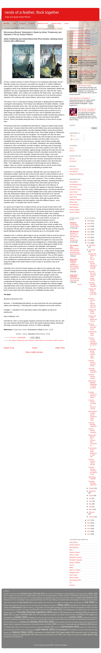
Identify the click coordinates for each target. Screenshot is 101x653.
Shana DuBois (73, 577)
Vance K (72, 151)
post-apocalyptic (61, 630)
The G (71, 148)
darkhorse (92, 619)
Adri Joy (72, 158)
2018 (89, 243)
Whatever (73, 223)
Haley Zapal (73, 202)
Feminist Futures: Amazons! (92, 430)
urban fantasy (67, 634)
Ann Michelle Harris (75, 184)
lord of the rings (22, 627)
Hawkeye (13, 602)
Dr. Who (13, 600)
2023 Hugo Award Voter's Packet (79, 36)
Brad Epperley (73, 547)
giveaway (92, 622)
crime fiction (43, 619)
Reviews (7, 23)
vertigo (77, 634)
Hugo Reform (50, 602)
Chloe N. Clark (74, 555)
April (90, 506)
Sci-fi (34, 610)
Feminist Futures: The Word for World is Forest (92, 470)
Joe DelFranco (74, 204)
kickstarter (94, 624)
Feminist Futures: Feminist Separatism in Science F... (92, 342)
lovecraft (31, 627)
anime (35, 614)
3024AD (6, 593)
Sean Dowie (73, 575)
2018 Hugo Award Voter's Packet (79, 46)
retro (86, 630)
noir (10, 630)
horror (49, 624)
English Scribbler (74, 562)
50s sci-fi (14, 593)
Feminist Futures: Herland (91, 376)
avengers (54, 614)
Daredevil (48, 598)
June (90, 501)
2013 (89, 531)
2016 (89, 523)
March (91, 509)
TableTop (81, 610)
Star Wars (53, 610)
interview (83, 624)
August (91, 495)
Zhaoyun (72, 585)
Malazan (45, 605)
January (91, 517)
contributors (14, 619)
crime (34, 619)
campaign (31, 617)
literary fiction (10, 627)
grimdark (18, 624)
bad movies (71, 614)
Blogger (64, 645)
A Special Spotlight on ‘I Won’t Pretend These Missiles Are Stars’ (74, 266)
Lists (14, 23)
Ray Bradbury (11, 610)
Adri (10, 340)
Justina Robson (39, 340)
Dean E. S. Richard (75, 194)
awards (62, 614)
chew (39, 617)
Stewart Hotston (74, 212)
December (92, 245)
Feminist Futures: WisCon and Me (91, 462)
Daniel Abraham (37, 598)
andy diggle (15, 614)
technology (49, 634)
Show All (80, 284)
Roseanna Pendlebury (76, 174)
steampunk (93, 632)
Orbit (65, 607)
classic (46, 617)
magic (39, 627)
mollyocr (82, 627)
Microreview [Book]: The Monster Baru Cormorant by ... (92, 440)
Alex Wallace (73, 182)
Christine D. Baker (75, 189)
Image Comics (68, 602)
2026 (89, 221)
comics (72, 617)
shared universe (58, 340)
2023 (89, 229)
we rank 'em (7, 637)
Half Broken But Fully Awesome (74, 279)
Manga (52, 605)
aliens (6, 614)
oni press (30, 630)
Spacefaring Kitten (75, 580)
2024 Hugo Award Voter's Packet (79, 33)
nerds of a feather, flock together (32, 12)
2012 (89, 534)
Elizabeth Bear (37, 600)
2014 (89, 528)
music (89, 627)
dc (4, 622)
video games (88, 634)
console (85, 617)
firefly (56, 622)
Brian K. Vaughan (9, 595)
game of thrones (66, 622)
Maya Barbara (73, 207)
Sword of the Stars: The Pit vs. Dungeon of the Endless (87, 72)
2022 (89, 232)
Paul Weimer (73, 171)
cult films (62, 619)
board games (8, 617)
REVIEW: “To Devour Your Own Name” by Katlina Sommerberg (74, 236)
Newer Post (9, 348)
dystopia (23, 622)
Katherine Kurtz (24, 605)
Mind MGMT (74, 605)
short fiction (50, 632)
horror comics (60, 624)
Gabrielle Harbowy (75, 199)
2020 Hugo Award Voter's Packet (79, 41)
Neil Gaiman (29, 607)
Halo (90, 600)
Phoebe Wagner (74, 209)
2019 (89, 240)
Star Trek (43, 610)
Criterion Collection (63, 595)
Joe (86, 602)
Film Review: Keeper (84, 85)
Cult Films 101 (87, 595)
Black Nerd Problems (73, 260)
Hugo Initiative (38, 602)
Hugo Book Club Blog (74, 276)
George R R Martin (79, 600)
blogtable (91, 614)
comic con (62, 617)
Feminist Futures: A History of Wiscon (92, 394)
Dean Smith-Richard (85, 598)
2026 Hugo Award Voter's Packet (79, 31)
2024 (89, 226)
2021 (89, 234)
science (6, 632)
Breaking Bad (82, 593)
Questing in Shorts (85, 607)
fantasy (34, 621)
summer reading (12, 634)
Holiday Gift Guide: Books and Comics (92, 318)
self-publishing (38, 632)
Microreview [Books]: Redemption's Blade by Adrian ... (92, 385)
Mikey (71, 567)
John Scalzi (12, 605)
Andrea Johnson (74, 545)
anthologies (43, 614)
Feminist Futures (64, 600)
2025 (89, 223)
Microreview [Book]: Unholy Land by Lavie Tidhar (92, 353)
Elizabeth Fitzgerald (75, 560)
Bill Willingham (59, 593)
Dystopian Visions (24, 600)
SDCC (20, 610)
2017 (89, 520)
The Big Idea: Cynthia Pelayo (74, 225)
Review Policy (56, 23)
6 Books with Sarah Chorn (92, 333)
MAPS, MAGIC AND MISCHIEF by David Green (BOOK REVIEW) (75, 251)
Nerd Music (40, 607)
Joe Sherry (72, 161)
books (18, 617)
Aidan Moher (73, 542)
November (92, 250)
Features (22, 23)
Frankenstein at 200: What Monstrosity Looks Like (92, 452)
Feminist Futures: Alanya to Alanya (92, 363)
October (91, 488)
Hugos (59, 602)
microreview (48, 340)
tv (57, 634)
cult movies (71, 619)
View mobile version (34, 352)
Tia (70, 582)
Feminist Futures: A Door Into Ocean (92, 326)
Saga (27, 610)
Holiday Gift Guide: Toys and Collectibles (92, 292)
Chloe (42, 595)
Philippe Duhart (74, 572)
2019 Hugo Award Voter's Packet (79, 43)
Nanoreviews (17, 607)
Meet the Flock (43, 23)
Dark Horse (58, 598)
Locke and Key (35, 605)
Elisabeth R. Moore (75, 557)
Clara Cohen (73, 192)
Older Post (60, 348)
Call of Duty (20, 595)
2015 (89, 525)
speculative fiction (81, 632)
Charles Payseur (74, 552)
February (92, 512)
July (90, 498)
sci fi (92, 630)
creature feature (25, 619)
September (92, 491)
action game (90, 612)
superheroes (25, 634)
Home (66, 23)
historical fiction (39, 624)
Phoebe (72, 607)
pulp (81, 630)
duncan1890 (49, 645)
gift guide (84, 622)
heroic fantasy (29, 340)
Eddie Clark (73, 197)
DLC (28, 598)
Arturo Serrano (74, 169)
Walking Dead (68, 612)
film (46, 621)
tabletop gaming (38, 634)
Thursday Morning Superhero (92, 284)
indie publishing (71, 624)
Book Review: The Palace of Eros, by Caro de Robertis (87, 110)
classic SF (53, 617)
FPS (47, 600)
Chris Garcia (73, 187)
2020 (89, 237)
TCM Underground (68, 610)
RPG (95, 607)
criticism (53, 619)
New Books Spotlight (92, 477)
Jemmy (71, 565)
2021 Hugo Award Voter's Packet (79, 38)
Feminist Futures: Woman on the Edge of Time (92, 265)
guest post (27, 624)
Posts (73, 136)
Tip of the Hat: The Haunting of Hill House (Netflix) (92, 276)
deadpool (11, 622)
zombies (17, 637)
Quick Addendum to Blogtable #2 (79, 98)
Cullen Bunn (75, 595)
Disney (6, 600)
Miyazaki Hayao (86, 605)
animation (25, 614)
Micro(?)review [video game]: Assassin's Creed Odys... (92, 416)
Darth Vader (70, 598)
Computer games (51, 595)
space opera (65, 632)
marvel (47, 627)
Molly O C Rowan (74, 570)
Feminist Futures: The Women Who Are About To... (92, 303)
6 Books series (26, 593)
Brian (71, 550)
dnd (17, 622)
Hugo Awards (24, 602)
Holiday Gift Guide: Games (92, 311)
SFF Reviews (74, 231)
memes (56, 627)
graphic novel (8, 624)
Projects (31, 23)
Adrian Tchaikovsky (18, 340)
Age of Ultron (49, 593)
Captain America (32, 595)
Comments (75, 139)
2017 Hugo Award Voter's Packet (79, 48)
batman (81, 614)
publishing (74, 630)
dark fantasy (82, 619)
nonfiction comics (20, 630)
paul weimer (42, 629)
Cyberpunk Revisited (16, 598)
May (90, 504)
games (76, 622)
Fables (54, 600)
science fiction (19, 632)
